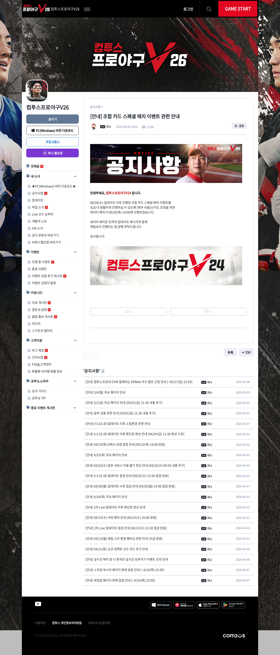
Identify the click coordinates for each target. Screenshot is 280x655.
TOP (248, 352)
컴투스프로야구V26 (65, 8)
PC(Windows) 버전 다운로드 (55, 130)
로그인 (188, 9)
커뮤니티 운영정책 (99, 623)
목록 (230, 352)
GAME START (238, 8)
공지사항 (95, 107)
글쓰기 (52, 119)
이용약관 (40, 623)
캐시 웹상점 (55, 153)
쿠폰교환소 (53, 142)
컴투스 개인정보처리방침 (67, 623)
